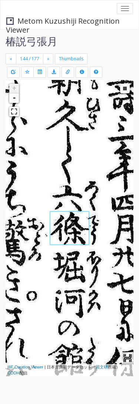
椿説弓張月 (31, 41)
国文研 (102, 367)
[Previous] (11, 58)
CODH (13, 373)
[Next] (48, 58)
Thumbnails (71, 59)
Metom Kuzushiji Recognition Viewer (63, 21)
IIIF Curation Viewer (25, 367)
